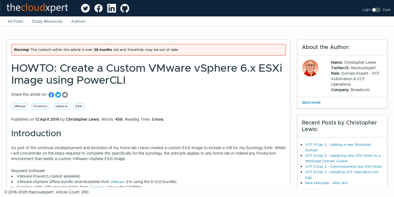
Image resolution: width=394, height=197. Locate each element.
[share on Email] (65, 94)
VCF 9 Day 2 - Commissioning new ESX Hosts (343, 166)
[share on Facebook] (51, 94)
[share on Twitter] (58, 94)
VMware (20, 106)
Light (367, 9)
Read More (311, 103)
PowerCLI (40, 106)
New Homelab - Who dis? (326, 183)
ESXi (79, 106)
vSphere (61, 106)
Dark (387, 9)
